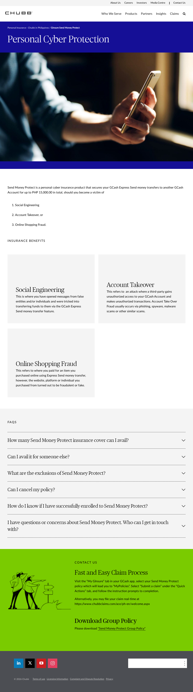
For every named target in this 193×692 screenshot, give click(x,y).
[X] (30, 663)
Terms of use (39, 679)
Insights (161, 13)
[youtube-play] (41, 663)
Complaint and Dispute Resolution (87, 679)
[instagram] (52, 663)
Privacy (109, 679)
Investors (142, 3)
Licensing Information (57, 679)
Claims (174, 13)
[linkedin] (18, 663)
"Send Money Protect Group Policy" (122, 628)
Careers (128, 3)
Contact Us (179, 3)
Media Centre (158, 3)
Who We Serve (111, 13)
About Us (115, 3)
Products (131, 13)
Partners (146, 13)
